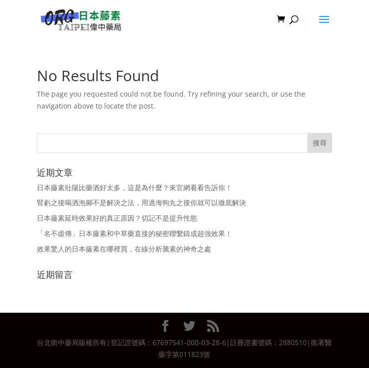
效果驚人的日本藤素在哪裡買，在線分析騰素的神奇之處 (124, 248)
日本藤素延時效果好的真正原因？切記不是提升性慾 (117, 218)
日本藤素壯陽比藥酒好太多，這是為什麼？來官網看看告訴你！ (134, 187)
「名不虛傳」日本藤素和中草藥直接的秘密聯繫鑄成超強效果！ (134, 233)
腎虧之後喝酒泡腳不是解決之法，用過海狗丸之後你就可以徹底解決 (141, 202)
